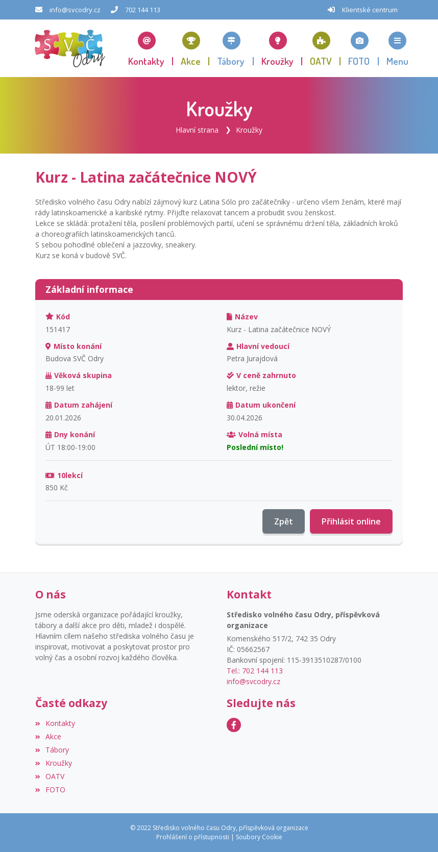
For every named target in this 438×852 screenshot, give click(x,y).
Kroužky (249, 130)
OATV (49, 776)
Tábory (52, 750)
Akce (48, 736)
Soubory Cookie (259, 837)
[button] (397, 48)
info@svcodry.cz (75, 9)
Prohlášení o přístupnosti (192, 837)
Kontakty (55, 723)
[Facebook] (234, 725)
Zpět (283, 521)
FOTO (50, 789)
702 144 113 (142, 9)
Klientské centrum (370, 9)
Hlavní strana (197, 130)
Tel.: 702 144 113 (255, 670)
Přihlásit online (351, 521)
